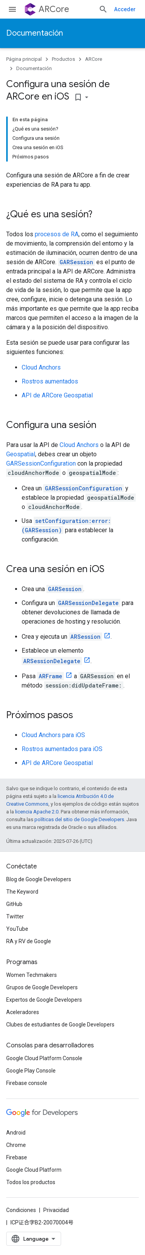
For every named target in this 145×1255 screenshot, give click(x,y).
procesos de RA (56, 234)
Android (16, 1133)
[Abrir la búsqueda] (103, 9)
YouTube (17, 929)
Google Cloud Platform (33, 1170)
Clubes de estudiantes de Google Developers (60, 1024)
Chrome (16, 1145)
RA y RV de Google (28, 941)
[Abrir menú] (12, 9)
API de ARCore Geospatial (57, 395)
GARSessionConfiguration (41, 463)
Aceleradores (22, 1012)
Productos (63, 59)
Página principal (24, 59)
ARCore (54, 9)
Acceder (125, 9)
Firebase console (26, 1083)
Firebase (16, 1157)
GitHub (14, 904)
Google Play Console (31, 1071)
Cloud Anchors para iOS (53, 735)
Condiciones (21, 1210)
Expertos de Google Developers (44, 1000)
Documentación (34, 33)
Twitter (15, 916)
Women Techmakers (31, 975)
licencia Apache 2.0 (36, 812)
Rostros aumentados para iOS (62, 749)
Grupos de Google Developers (42, 987)
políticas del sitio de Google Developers (79, 819)
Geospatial (20, 454)
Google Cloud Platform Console (44, 1058)
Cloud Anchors (41, 367)
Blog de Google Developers (38, 879)
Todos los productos (30, 1182)
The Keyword (22, 892)
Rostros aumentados (50, 381)
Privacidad (56, 1210)
